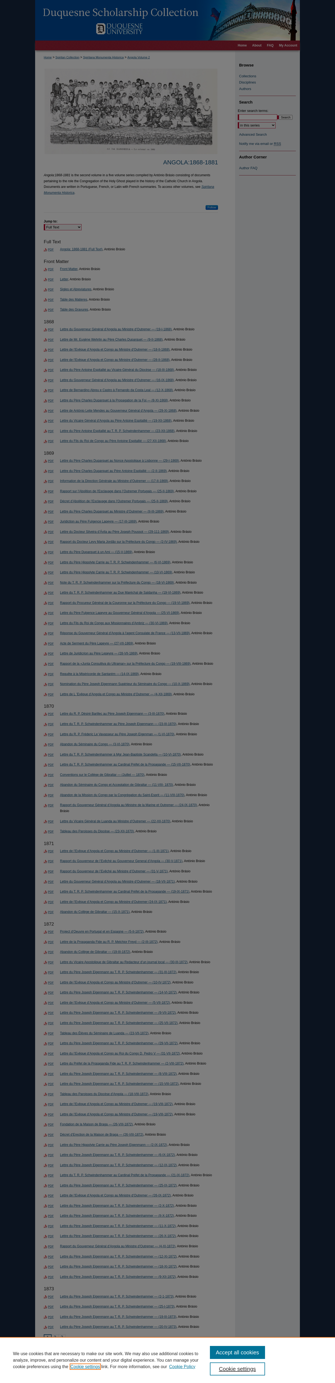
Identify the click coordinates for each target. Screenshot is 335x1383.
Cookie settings (85, 1366)
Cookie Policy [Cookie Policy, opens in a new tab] (182, 1366)
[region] (167, 1360)
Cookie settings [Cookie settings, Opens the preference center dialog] (237, 1369)
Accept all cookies (237, 1352)
